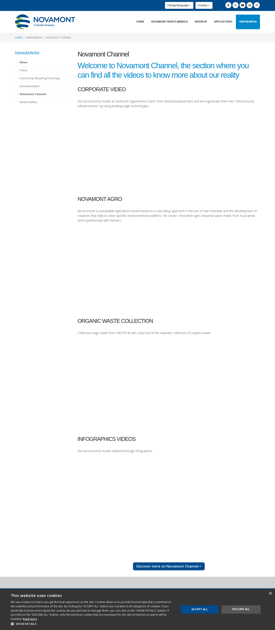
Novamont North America (169, 21)
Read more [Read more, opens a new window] (30, 619)
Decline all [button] (241, 609)
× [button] (270, 593)
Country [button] (204, 5)
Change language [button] (179, 5)
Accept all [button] (199, 609)
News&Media (248, 21)
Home (140, 21)
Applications (223, 21)
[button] (92, 624)
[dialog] (137, 609)
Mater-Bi (201, 21)
